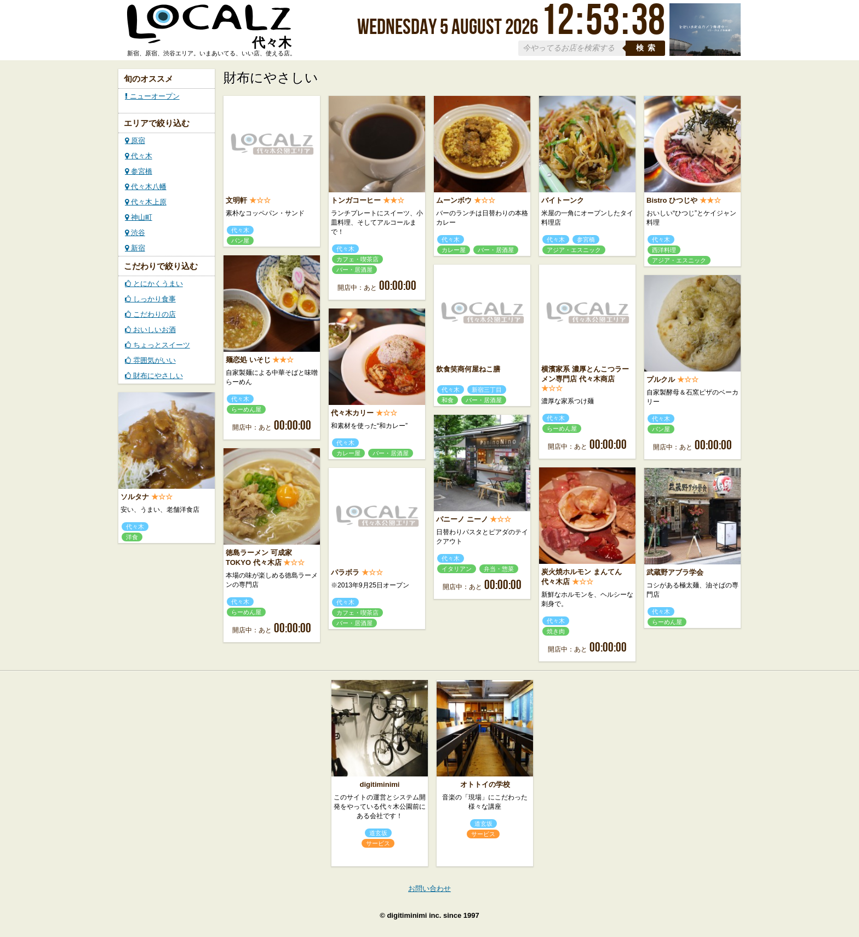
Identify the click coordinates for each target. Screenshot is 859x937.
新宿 (135, 248)
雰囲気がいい (150, 360)
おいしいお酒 (150, 329)
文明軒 (236, 200)
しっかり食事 (150, 299)
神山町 (138, 217)
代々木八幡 (146, 186)
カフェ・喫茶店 (357, 259)
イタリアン (457, 568)
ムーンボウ (454, 200)
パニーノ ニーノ (462, 519)
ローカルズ (209, 29)
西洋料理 (664, 250)
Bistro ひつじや (671, 200)
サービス (378, 843)
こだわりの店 (150, 314)
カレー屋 (454, 250)
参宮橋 (138, 171)
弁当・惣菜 (499, 568)
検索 (647, 48)
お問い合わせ (429, 888)
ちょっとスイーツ (157, 345)
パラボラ (345, 572)
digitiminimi (380, 784)
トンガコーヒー (356, 200)
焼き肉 (556, 631)
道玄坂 (378, 833)
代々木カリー (352, 413)
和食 (448, 400)
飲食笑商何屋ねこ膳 (468, 369)
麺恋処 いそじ (248, 360)
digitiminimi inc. (414, 915)
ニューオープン (152, 96)
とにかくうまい (154, 283)
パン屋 (240, 240)
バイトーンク (562, 200)
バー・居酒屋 (354, 269)
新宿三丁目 (487, 389)
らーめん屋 (246, 409)
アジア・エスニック (574, 250)
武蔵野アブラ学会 (674, 572)
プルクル (660, 379)
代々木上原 (146, 202)
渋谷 (135, 232)
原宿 (135, 140)
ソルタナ (135, 497)
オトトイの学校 (485, 784)
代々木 (138, 156)
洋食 (132, 537)
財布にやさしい (154, 376)
